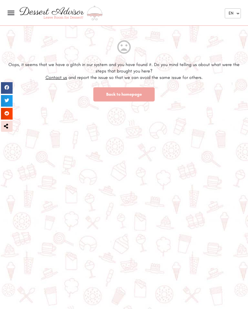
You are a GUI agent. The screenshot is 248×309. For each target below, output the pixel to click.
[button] (7, 126)
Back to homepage (124, 94)
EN (231, 13)
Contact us (56, 77)
